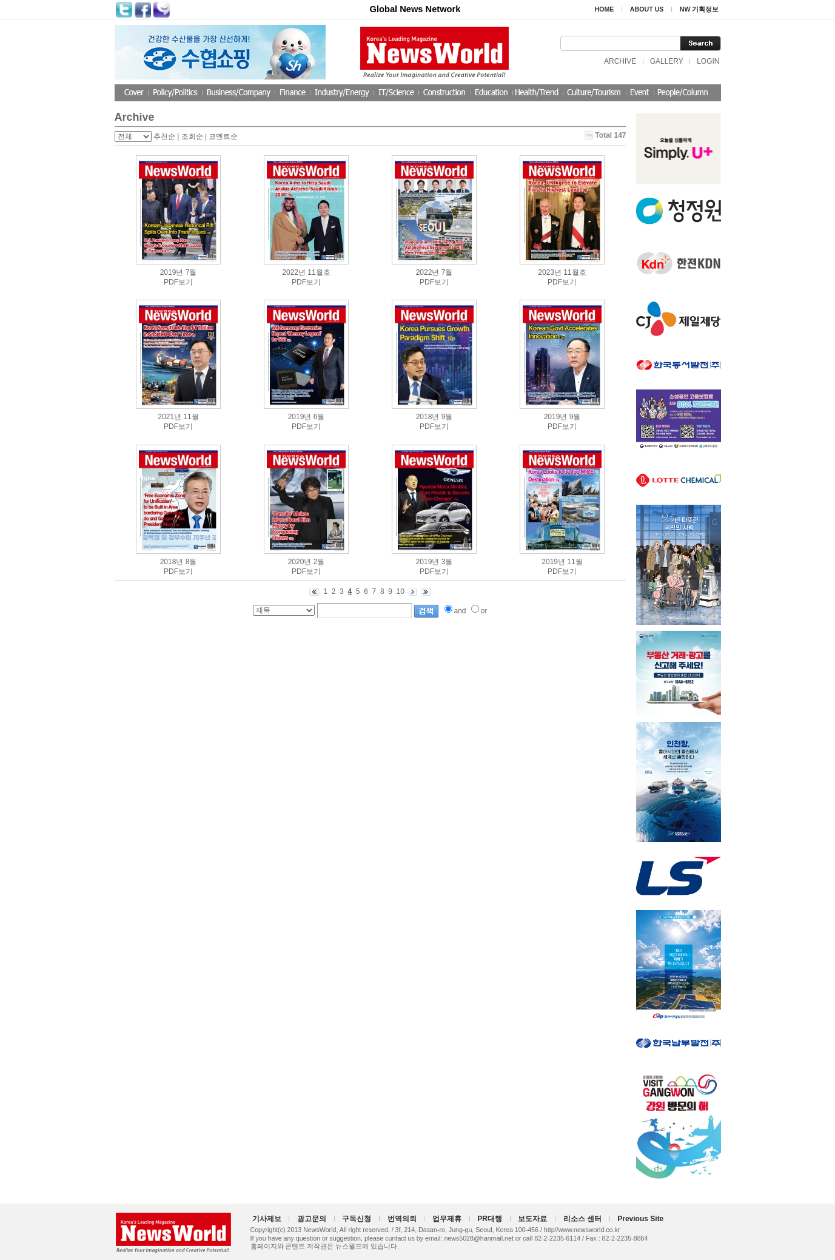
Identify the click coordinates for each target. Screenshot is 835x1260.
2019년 (172, 272)
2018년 (428, 417)
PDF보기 (178, 282)
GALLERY (666, 61)
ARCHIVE (620, 61)
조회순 (192, 136)
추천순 (164, 136)
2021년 (169, 417)
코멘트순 (223, 136)
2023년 (550, 272)
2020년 (300, 562)
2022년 (294, 272)
